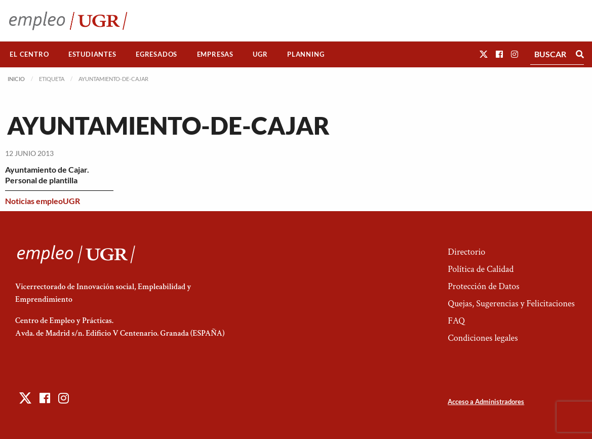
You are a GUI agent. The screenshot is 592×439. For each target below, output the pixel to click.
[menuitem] (29, 54)
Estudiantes (92, 54)
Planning (305, 54)
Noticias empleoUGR (42, 201)
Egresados (156, 54)
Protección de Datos (483, 286)
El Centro (29, 54)
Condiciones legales (483, 338)
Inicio (16, 78)
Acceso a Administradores (486, 401)
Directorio (466, 252)
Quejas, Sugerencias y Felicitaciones (511, 303)
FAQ (456, 321)
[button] (484, 54)
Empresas (215, 54)
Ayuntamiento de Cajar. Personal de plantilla (47, 175)
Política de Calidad (481, 269)
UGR (260, 54)
